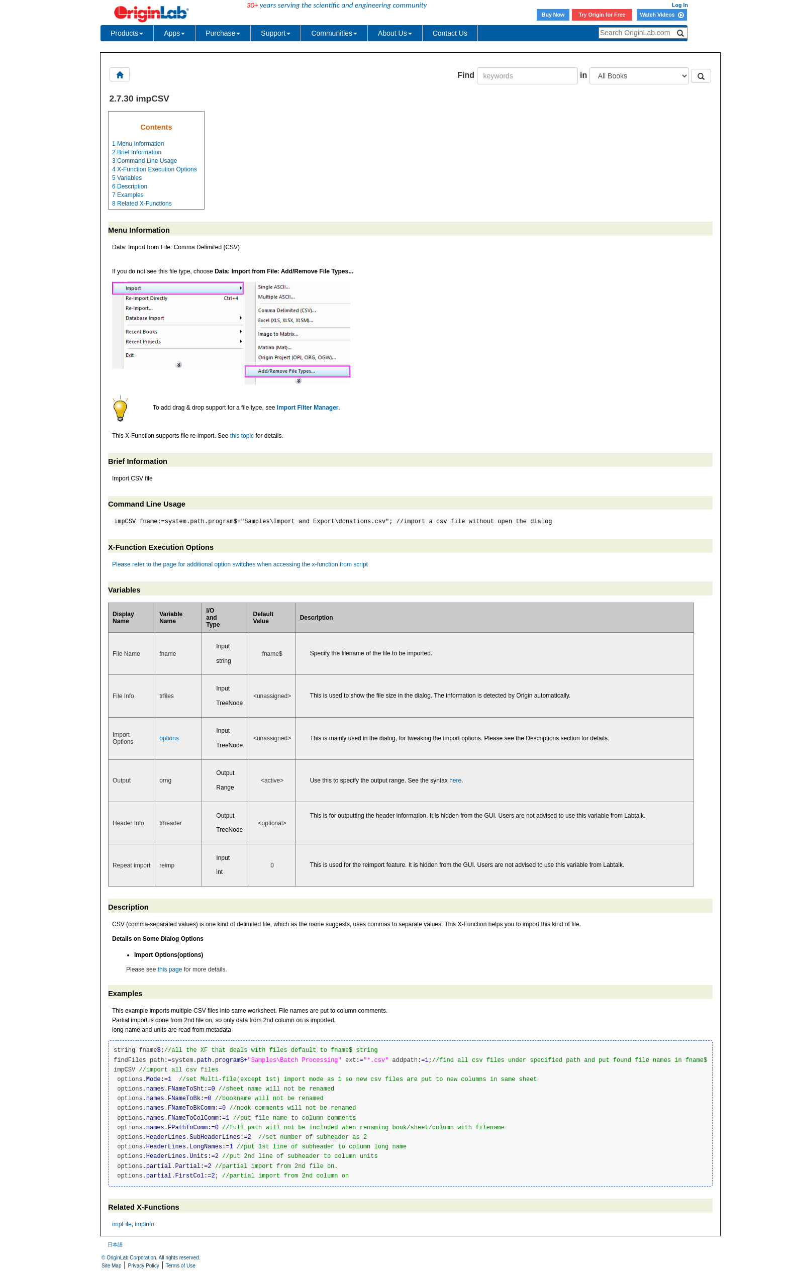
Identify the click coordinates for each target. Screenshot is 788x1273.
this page (170, 969)
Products (127, 33)
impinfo (144, 1224)
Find (465, 75)
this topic (242, 435)
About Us (395, 33)
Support (275, 33)
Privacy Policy (143, 1265)
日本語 (115, 1244)
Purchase (223, 33)
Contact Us (450, 33)
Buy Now (553, 15)
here (455, 780)
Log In (680, 5)
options (169, 738)
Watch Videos (661, 15)
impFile (122, 1224)
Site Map (111, 1265)
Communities (334, 33)
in (583, 75)
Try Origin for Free (602, 15)
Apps (174, 33)
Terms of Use (180, 1265)
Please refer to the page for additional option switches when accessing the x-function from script (240, 564)
